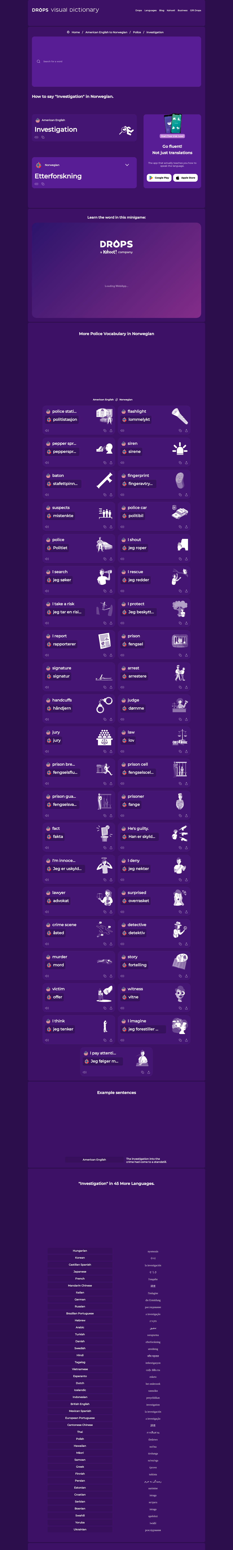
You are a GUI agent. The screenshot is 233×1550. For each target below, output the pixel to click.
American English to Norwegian (106, 32)
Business (183, 10)
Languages (150, 10)
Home (76, 32)
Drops (138, 10)
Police (137, 32)
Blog (161, 10)
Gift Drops (195, 10)
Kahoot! (171, 10)
